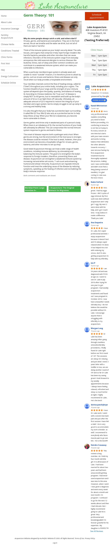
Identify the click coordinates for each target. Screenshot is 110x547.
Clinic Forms (6, 57)
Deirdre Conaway (98, 445)
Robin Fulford (97, 182)
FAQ (3, 70)
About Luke (6, 22)
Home (4, 15)
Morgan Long (97, 328)
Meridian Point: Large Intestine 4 (34, 189)
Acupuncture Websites (22, 538)
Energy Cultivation (9, 76)
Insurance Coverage (10, 28)
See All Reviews (96, 531)
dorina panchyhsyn (99, 404)
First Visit (5, 63)
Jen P (93, 263)
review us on (99, 100)
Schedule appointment (97, 16)
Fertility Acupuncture (7, 36)
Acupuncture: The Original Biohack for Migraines (61, 189)
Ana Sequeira (97, 222)
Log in (55, 543)
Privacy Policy (90, 538)
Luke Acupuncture (100, 86)
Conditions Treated (10, 50)
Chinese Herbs (7, 44)
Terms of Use (79, 538)
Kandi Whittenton (99, 105)
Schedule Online (8, 82)
